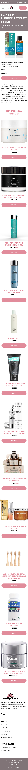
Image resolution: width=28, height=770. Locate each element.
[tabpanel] (14, 45)
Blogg (7, 760)
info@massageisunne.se (21, 2)
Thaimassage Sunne (8, 737)
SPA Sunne (5, 734)
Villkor (20, 760)
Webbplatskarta (14, 764)
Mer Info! (14, 78)
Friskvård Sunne (6, 731)
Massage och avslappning (15, 62)
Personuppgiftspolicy (14, 762)
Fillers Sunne (6, 728)
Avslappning (8, 64)
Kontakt (14, 760)
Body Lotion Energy (14, 338)
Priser (23, 8)
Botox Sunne (6, 725)
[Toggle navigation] (3, 7)
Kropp (3, 64)
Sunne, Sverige (6, 2)
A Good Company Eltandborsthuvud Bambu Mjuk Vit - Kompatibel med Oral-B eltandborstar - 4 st (14, 576)
